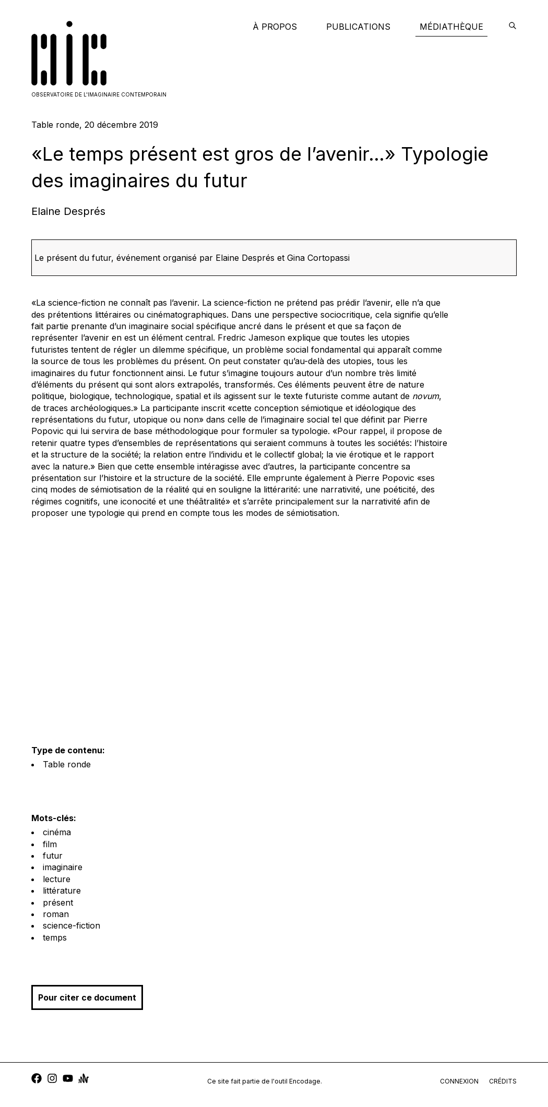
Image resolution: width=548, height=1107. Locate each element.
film (50, 844)
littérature (62, 890)
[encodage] (512, 26)
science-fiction (71, 925)
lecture (56, 879)
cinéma (57, 832)
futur (53, 855)
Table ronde (67, 764)
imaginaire (62, 867)
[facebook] (36, 1079)
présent (58, 902)
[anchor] (83, 1079)
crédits (503, 1081)
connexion (459, 1081)
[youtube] (68, 1079)
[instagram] (52, 1079)
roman (56, 914)
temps (55, 937)
